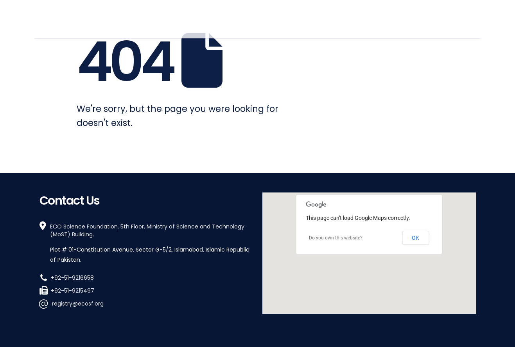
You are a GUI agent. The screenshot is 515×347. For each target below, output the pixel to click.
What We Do (279, 18)
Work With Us (390, 18)
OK (415, 238)
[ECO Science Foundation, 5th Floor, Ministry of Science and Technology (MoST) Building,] (146, 243)
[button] (369, 246)
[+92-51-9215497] (146, 290)
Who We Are (227, 18)
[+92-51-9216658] (146, 277)
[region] (369, 253)
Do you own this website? (335, 238)
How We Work (334, 18)
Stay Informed (447, 18)
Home (190, 18)
